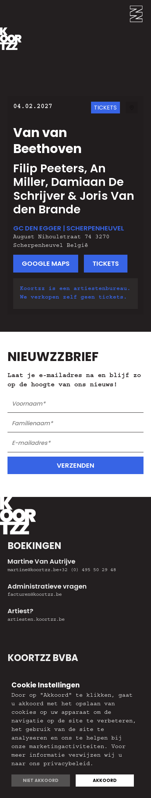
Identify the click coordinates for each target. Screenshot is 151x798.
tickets (105, 263)
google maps (46, 263)
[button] (140, 13)
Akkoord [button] (105, 780)
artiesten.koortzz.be (36, 619)
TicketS (105, 107)
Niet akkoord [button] (41, 780)
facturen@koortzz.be (34, 595)
